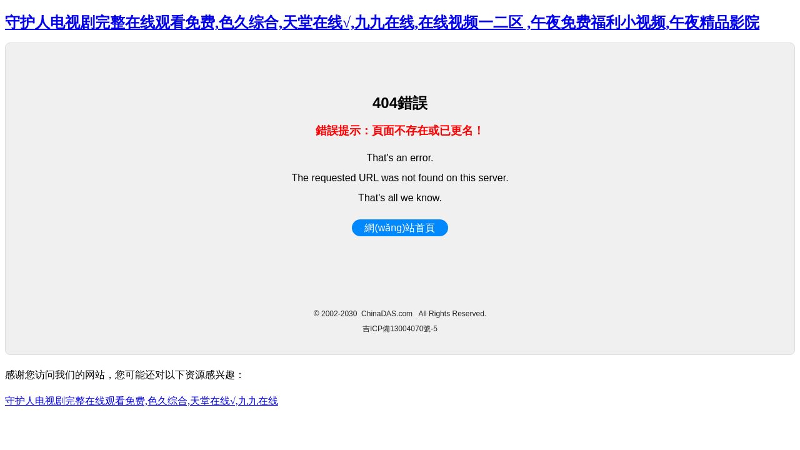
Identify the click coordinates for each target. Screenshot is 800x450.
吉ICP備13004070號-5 (400, 328)
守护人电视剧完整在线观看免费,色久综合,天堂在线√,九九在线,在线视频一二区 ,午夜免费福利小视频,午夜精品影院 (382, 22)
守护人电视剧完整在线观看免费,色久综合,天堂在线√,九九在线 (141, 401)
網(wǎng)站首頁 (399, 227)
